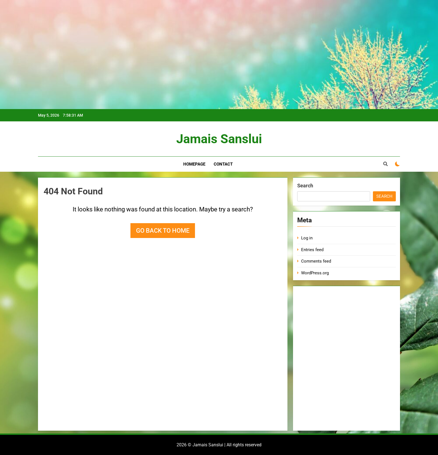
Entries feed (312, 249)
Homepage (194, 164)
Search (305, 185)
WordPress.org (315, 272)
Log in (307, 238)
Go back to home (162, 230)
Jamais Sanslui (219, 138)
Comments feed (316, 261)
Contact (223, 164)
